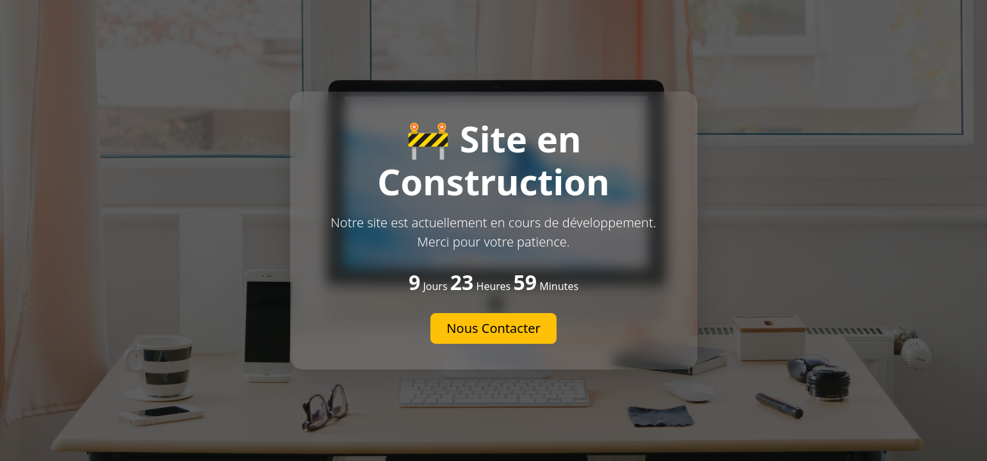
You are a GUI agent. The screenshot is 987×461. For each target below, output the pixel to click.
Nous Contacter (493, 328)
